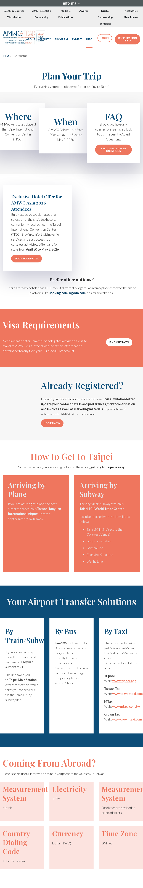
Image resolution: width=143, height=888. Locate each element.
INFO (89, 39)
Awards (83, 10)
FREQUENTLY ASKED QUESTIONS (113, 149)
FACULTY (45, 39)
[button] (71, 3)
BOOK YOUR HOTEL (27, 258)
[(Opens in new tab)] (24, 37)
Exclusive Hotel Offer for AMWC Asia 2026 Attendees (36, 202)
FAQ (113, 116)
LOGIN (105, 37)
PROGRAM (61, 39)
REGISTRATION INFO (127, 39)
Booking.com (58, 293)
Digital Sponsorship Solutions (105, 17)
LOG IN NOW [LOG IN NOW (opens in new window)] (52, 423)
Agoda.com (77, 293)
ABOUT (30, 39)
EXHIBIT (77, 39)
